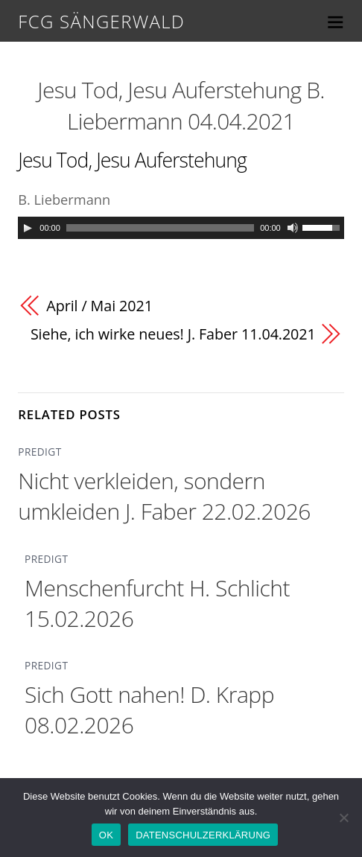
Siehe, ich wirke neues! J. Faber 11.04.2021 (173, 334)
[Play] (28, 228)
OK (106, 835)
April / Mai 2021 (99, 306)
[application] (180, 228)
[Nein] (343, 817)
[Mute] (293, 228)
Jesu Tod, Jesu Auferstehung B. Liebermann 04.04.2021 (180, 105)
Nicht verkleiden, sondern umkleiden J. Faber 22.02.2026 (164, 495)
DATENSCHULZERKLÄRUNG (203, 835)
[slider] (160, 228)
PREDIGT (39, 452)
